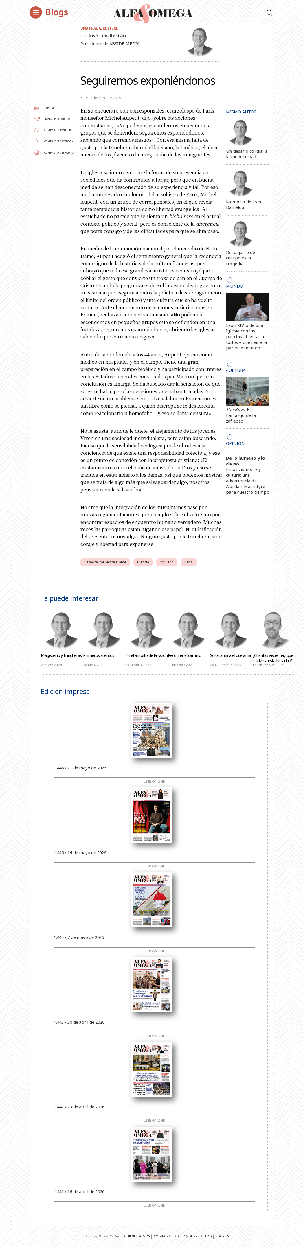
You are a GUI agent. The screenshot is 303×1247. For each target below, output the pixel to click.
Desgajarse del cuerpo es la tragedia (241, 257)
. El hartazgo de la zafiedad (241, 414)
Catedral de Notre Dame (105, 562)
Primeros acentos (98, 655)
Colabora (162, 1236)
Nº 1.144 (167, 562)
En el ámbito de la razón (146, 655)
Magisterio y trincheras (61, 655)
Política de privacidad (193, 1236)
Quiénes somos (137, 1236)
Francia (143, 562)
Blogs (56, 12)
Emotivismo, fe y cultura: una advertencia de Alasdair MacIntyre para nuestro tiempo (247, 480)
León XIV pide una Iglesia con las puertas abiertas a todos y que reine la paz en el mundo (246, 336)
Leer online (154, 781)
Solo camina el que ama (230, 655)
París (188, 562)
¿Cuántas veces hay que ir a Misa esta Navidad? (272, 658)
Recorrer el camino (184, 655)
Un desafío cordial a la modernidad (246, 154)
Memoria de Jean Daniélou (243, 204)
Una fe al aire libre (99, 28)
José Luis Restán (107, 35)
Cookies (222, 1236)
